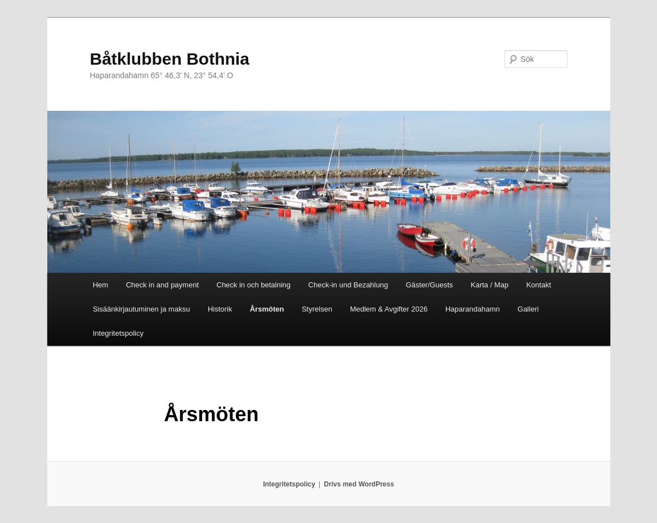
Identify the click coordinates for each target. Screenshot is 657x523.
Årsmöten (267, 309)
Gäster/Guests (429, 285)
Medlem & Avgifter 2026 (389, 309)
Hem (100, 285)
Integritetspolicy (118, 333)
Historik (220, 309)
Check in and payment (162, 285)
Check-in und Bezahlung (348, 285)
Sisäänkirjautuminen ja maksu (141, 309)
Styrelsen (317, 309)
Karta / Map (489, 285)
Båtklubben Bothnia (169, 58)
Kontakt (538, 285)
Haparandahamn (472, 309)
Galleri (528, 309)
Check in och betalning (254, 285)
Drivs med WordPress (359, 484)
